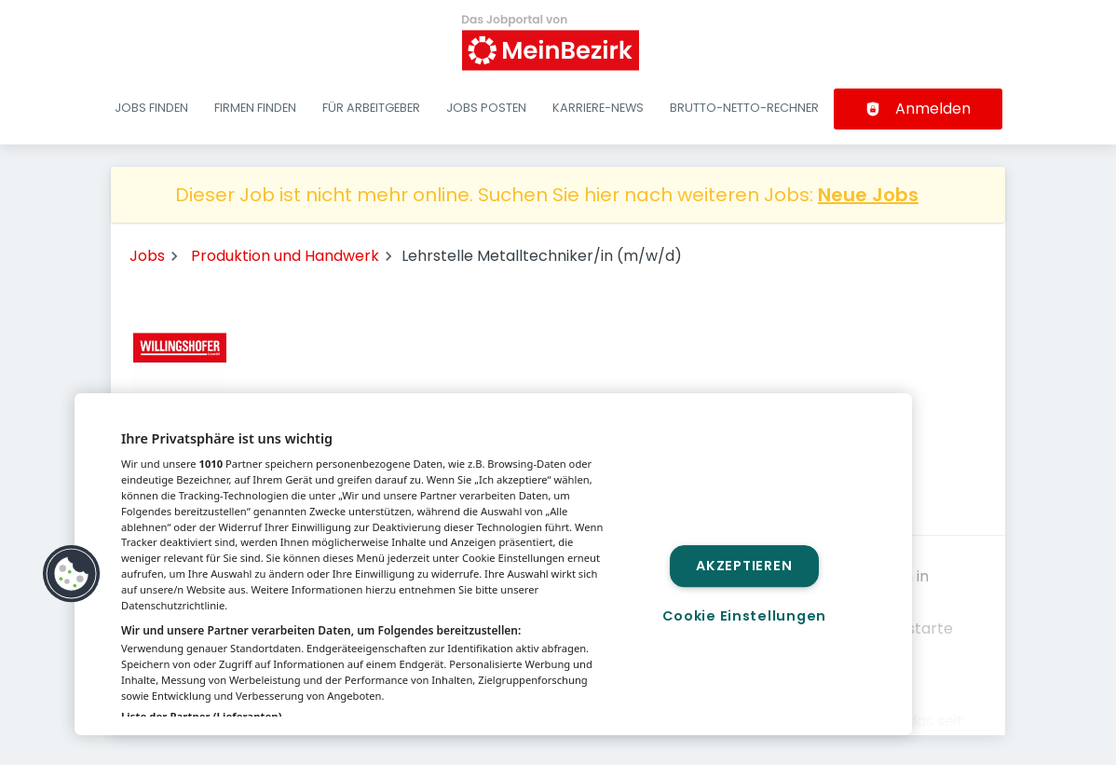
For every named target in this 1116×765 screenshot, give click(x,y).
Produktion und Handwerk (285, 255)
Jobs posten (486, 108)
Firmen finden (255, 108)
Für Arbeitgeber (371, 108)
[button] (72, 574)
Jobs (147, 255)
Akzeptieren (744, 565)
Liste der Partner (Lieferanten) (201, 716)
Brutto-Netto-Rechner (744, 108)
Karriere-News (598, 108)
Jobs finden (151, 108)
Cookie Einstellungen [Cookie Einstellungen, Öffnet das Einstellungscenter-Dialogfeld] (744, 616)
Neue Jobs (868, 195)
